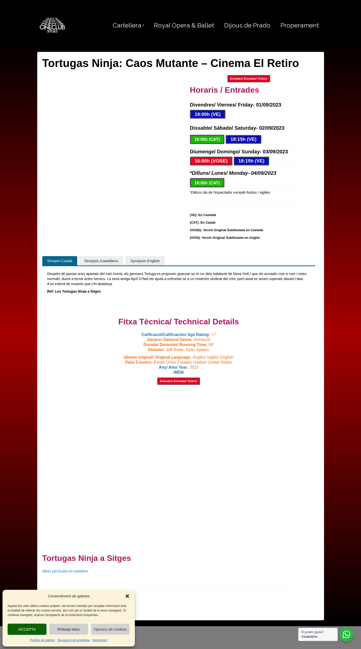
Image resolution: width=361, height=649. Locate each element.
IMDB (179, 372)
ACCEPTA (27, 629)
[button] (127, 596)
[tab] (59, 261)
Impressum (99, 640)
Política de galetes (42, 640)
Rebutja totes (69, 629)
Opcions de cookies (110, 629)
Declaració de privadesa (73, 640)
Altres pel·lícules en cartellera (65, 571)
